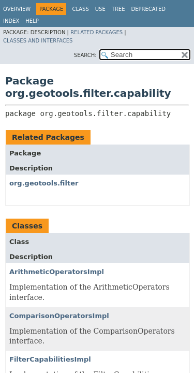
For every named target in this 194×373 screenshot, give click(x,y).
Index (11, 21)
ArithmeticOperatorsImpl (56, 272)
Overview (17, 9)
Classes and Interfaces (37, 41)
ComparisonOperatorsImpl (59, 316)
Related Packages (96, 32)
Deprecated (148, 9)
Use (100, 9)
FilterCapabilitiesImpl (50, 359)
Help (31, 21)
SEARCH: (85, 55)
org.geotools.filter (43, 183)
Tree (118, 9)
